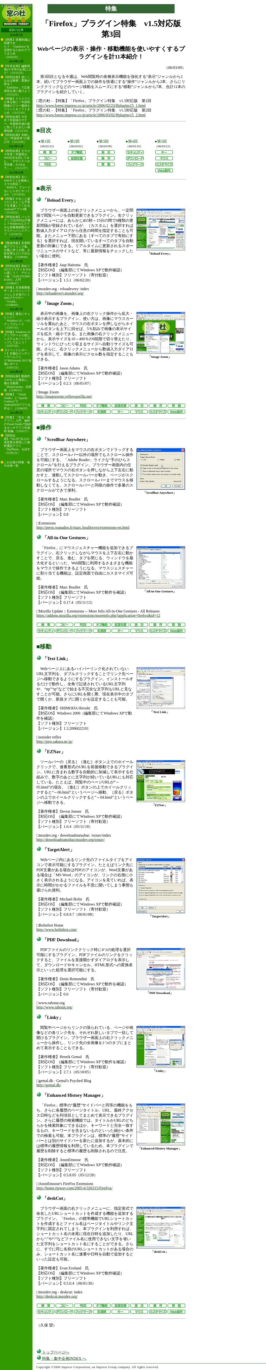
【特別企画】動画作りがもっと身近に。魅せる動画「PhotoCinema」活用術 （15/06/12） (17, 383)
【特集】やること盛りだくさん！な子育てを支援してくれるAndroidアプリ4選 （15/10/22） (17, 205)
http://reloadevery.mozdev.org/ (60, 293)
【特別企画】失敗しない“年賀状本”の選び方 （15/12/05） (17, 138)
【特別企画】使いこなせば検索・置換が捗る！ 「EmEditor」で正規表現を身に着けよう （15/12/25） (17, 85)
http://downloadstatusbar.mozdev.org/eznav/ (70, 840)
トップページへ (52, 1352)
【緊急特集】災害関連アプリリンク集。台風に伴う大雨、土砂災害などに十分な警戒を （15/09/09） (17, 250)
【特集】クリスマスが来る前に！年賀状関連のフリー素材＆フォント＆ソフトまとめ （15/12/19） (17, 105)
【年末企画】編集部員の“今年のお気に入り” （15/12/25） (17, 69)
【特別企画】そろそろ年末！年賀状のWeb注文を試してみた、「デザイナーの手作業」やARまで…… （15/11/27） (17, 159)
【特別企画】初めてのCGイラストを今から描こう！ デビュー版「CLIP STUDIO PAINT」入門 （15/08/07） (17, 274)
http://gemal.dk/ (48, 1085)
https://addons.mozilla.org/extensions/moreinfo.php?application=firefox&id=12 (98, 615)
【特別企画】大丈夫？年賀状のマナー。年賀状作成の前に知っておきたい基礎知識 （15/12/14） (17, 124)
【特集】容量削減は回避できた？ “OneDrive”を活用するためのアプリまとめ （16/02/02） (17, 48)
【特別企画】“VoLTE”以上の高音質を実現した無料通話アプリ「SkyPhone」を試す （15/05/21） (17, 444)
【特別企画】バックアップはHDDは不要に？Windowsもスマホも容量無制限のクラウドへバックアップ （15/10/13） (17, 225)
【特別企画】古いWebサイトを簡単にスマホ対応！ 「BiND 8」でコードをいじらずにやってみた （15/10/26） (17, 185)
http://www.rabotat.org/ (54, 1007)
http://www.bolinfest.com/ (56, 930)
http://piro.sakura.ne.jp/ (54, 741)
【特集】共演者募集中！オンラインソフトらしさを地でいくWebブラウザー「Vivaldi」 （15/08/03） (17, 296)
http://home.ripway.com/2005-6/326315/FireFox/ (74, 1188)
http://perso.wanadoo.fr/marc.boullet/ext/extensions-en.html (82, 527)
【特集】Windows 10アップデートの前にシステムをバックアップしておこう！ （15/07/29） (17, 339)
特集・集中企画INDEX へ (61, 1358)
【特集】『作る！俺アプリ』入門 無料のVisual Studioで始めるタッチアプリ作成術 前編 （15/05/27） (17, 424)
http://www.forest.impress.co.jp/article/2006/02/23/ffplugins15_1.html (91, 105)
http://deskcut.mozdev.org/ (57, 1296)
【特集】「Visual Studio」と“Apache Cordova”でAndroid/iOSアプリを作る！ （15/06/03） (17, 401)
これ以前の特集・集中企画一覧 (17, 464)
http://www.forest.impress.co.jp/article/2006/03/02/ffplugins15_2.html (91, 115)
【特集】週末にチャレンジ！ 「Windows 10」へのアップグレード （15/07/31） (17, 321)
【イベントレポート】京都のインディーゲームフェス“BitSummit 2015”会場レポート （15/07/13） (18, 358)
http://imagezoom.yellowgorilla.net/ (64, 396)
